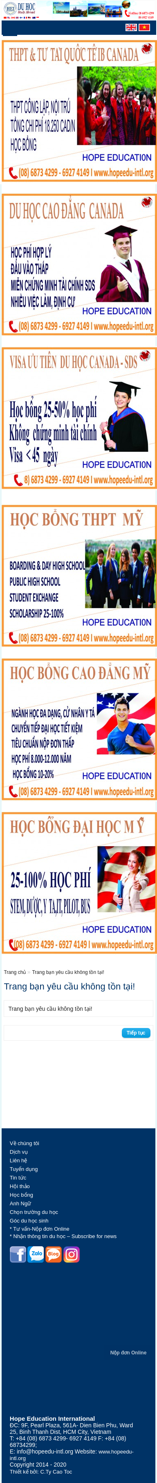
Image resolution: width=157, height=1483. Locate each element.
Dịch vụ (19, 1152)
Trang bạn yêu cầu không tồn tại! (68, 972)
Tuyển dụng (24, 1169)
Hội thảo (20, 1186)
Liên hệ (18, 1160)
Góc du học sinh (29, 1221)
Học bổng (21, 1195)
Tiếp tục (136, 1033)
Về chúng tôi (24, 1143)
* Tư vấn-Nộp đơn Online (40, 1229)
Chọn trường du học (34, 1212)
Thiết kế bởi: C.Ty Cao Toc (41, 1472)
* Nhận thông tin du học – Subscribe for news (63, 1236)
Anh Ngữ (20, 1203)
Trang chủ (15, 972)
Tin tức (18, 1178)
